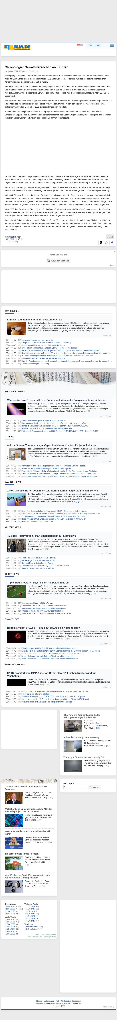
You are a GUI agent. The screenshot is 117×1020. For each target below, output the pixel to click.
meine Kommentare (35, 937)
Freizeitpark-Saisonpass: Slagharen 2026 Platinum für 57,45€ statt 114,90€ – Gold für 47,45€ (59, 431)
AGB (57, 1001)
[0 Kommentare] (11, 242)
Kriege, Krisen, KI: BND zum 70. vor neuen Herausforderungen (47, 343)
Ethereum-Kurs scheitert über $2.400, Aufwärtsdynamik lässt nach (48, 648)
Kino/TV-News (13, 527)
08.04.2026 (30, 916)
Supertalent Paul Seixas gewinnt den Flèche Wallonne (43, 608)
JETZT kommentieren (58, 260)
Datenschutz (49, 1001)
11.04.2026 (30, 909)
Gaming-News (13, 482)
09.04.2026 (30, 914)
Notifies (53, 937)
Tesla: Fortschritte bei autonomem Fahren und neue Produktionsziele (49, 659)
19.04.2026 (10, 919)
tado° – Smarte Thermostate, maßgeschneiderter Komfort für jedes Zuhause (51, 445)
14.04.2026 (10, 931)
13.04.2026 (10, 934)
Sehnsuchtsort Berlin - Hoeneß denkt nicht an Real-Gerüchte (46, 613)
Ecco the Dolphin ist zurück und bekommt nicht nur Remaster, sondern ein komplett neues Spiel (60, 514)
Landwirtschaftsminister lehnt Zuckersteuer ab (34, 319)
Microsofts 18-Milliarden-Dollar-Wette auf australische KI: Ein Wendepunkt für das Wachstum (59, 471)
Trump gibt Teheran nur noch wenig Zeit (37, 340)
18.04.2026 (10, 922)
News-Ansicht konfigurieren (45, 934)
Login (91, 45)
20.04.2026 (10, 914)
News (51, 1003)
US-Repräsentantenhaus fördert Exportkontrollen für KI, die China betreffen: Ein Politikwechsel (60, 350)
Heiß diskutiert (31, 929)
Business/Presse (15, 664)
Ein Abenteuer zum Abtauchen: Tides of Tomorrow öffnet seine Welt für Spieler (53, 516)
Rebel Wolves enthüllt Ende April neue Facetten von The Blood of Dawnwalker (53, 519)
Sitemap (39, 1001)
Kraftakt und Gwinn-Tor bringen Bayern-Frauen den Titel (44, 606)
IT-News (9, 436)
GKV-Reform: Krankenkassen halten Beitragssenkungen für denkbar (49, 348)
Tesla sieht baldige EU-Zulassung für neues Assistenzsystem (46, 468)
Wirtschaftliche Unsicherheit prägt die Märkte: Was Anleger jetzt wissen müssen (28, 810)
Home (38, 1003)
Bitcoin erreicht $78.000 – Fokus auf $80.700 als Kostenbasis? (43, 628)
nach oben (107, 1007)
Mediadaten (66, 1001)
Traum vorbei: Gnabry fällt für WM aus (37, 603)
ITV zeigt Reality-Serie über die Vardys (37, 563)
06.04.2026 (30, 921)
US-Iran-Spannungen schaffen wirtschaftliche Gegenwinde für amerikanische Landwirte (57, 356)
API (74, 1003)
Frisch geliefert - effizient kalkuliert (35, 694)
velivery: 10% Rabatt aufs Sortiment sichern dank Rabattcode (46, 428)
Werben (58, 1003)
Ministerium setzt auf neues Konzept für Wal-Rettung (43, 358)
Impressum (76, 1001)
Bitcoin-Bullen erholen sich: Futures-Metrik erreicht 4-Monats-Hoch (48, 656)
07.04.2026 (30, 919)
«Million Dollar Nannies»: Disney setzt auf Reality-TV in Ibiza (46, 566)
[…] (90, 330)
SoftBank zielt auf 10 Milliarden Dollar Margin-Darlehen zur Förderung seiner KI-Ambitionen (58, 474)
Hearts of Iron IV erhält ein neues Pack (37, 521)
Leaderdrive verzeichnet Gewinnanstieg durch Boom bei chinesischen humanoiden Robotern (59, 476)
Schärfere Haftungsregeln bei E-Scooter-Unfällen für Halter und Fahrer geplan (53, 697)
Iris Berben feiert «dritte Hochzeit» (22, 854)
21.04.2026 (10, 911)
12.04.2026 (30, 906)
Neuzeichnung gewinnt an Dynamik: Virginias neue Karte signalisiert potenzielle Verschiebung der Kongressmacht (68, 353)
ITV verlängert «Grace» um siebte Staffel (38, 560)
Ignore (46, 937)
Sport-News (12, 574)
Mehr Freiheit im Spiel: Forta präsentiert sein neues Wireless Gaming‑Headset (53, 466)
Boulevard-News (15, 391)
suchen (94, 787)
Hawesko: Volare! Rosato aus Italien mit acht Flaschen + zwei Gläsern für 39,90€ (54, 426)
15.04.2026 (10, 929)
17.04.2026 (10, 924)
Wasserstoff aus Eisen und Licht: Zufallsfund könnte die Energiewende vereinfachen (56, 400)
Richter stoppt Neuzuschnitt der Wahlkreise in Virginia (43, 345)
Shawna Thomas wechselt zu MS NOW (37, 568)
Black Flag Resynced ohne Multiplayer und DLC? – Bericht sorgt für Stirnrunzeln (54, 511)
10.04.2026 (30, 911)
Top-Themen (12, 311)
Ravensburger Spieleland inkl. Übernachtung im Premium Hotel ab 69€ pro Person (55, 423)
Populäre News (32, 927)
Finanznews (12, 619)
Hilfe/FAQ (67, 1003)
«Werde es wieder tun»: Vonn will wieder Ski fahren (42, 611)
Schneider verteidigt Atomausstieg (35, 364)
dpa (36, 71)
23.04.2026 (10, 906)
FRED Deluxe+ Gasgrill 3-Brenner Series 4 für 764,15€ (43, 421)
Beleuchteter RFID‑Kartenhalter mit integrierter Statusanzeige (46, 702)
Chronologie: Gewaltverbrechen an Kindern (36, 67)
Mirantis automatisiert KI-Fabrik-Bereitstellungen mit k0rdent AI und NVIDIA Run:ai (55, 699)
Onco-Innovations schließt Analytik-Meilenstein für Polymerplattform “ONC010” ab (54, 691)
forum (112, 265)
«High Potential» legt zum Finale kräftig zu (38, 558)
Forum (45, 1003)
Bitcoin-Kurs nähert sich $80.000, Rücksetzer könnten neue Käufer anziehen (52, 653)
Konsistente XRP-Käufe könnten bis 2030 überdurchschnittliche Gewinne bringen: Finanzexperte (61, 651)
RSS (79, 1003)
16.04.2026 (10, 927)
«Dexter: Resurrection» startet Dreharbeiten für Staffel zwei (42, 536)
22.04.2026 (10, 909)
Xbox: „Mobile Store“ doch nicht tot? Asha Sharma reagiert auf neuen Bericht (52, 490)
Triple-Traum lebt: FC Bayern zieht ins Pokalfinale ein (38, 582)
